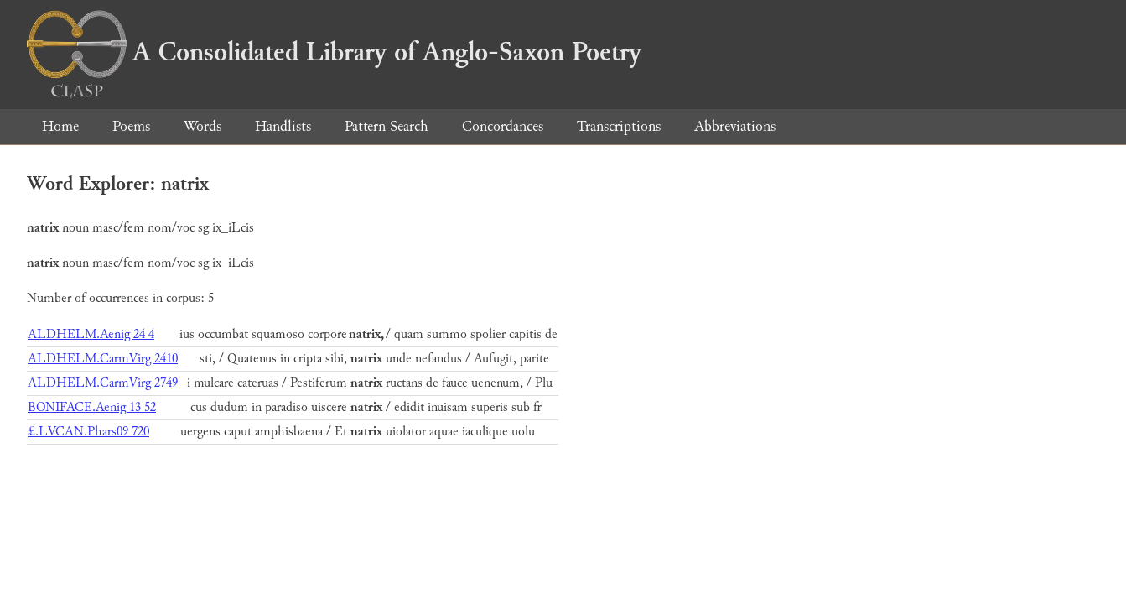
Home (60, 126)
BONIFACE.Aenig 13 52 (92, 407)
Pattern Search (386, 126)
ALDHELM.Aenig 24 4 (91, 334)
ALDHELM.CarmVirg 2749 (103, 383)
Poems (131, 126)
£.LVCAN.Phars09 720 (88, 431)
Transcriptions (619, 126)
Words (202, 126)
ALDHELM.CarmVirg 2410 (103, 358)
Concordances (502, 126)
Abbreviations (735, 126)
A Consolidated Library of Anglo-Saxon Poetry (334, 52)
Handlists (283, 126)
